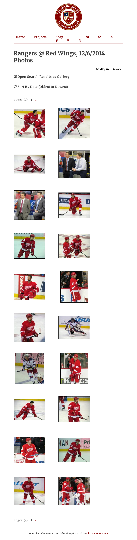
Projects (40, 37)
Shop (59, 37)
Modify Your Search (108, 69)
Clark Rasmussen (97, 533)
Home (20, 37)
